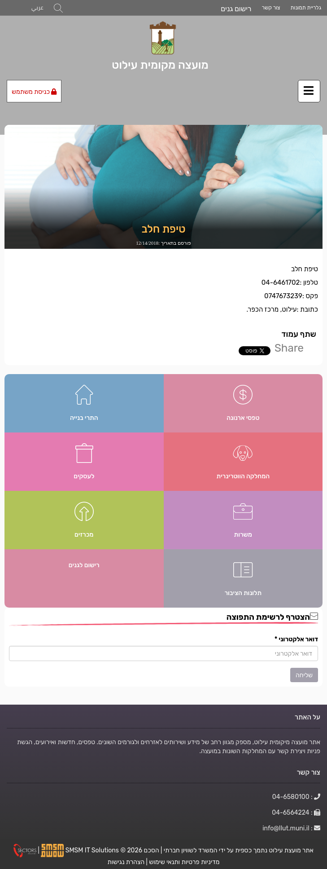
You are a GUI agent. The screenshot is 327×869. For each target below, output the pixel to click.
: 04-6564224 (296, 812)
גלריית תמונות (306, 7)
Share (289, 348)
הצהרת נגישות (126, 862)
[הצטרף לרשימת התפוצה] (163, 653)
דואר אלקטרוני (296, 639)
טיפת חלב (164, 229)
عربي (37, 7)
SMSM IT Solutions (93, 850)
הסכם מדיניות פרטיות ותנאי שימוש (182, 856)
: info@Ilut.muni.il (291, 828)
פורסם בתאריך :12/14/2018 (163, 243)
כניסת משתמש (34, 91)
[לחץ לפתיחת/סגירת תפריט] (309, 91)
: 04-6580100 (296, 796)
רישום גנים (236, 9)
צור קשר (271, 7)
